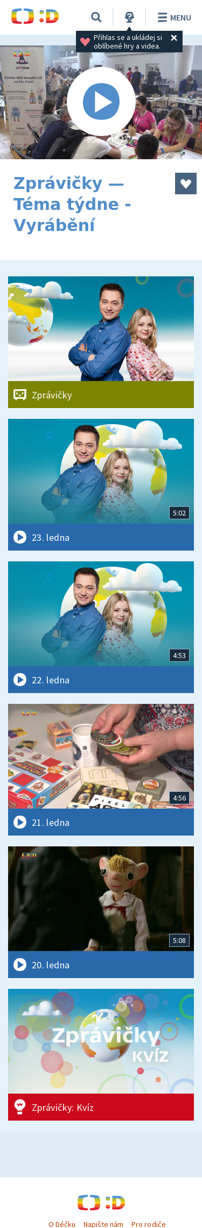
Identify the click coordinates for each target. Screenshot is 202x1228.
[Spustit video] (101, 102)
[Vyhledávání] (96, 17)
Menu (172, 17)
